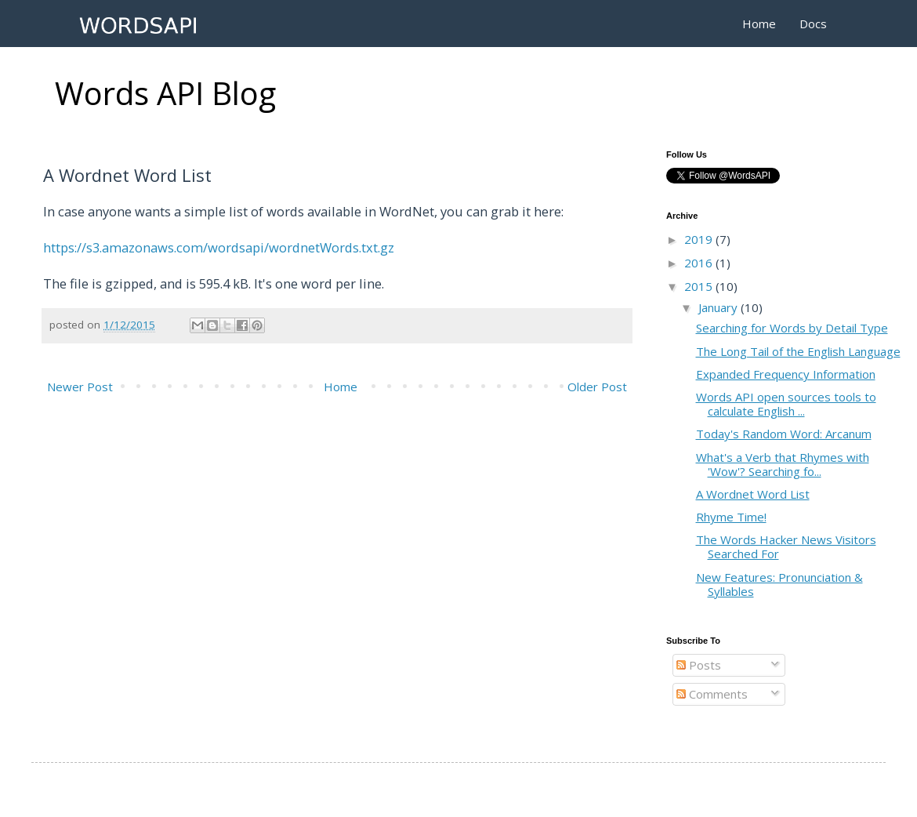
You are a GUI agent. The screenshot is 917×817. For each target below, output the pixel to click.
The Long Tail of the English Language (798, 351)
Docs (813, 23)
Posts (698, 665)
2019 (700, 239)
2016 (700, 263)
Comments (712, 694)
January (719, 307)
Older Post (597, 386)
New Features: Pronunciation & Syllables (779, 584)
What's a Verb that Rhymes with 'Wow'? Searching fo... (782, 464)
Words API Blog (165, 92)
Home (759, 23)
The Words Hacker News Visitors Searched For (786, 546)
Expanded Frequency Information (785, 374)
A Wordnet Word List (753, 494)
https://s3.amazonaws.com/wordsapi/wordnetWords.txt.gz (218, 247)
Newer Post (80, 386)
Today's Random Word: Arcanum (784, 433)
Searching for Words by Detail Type (792, 328)
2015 (700, 286)
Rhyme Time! (731, 517)
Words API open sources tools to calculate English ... (786, 404)
